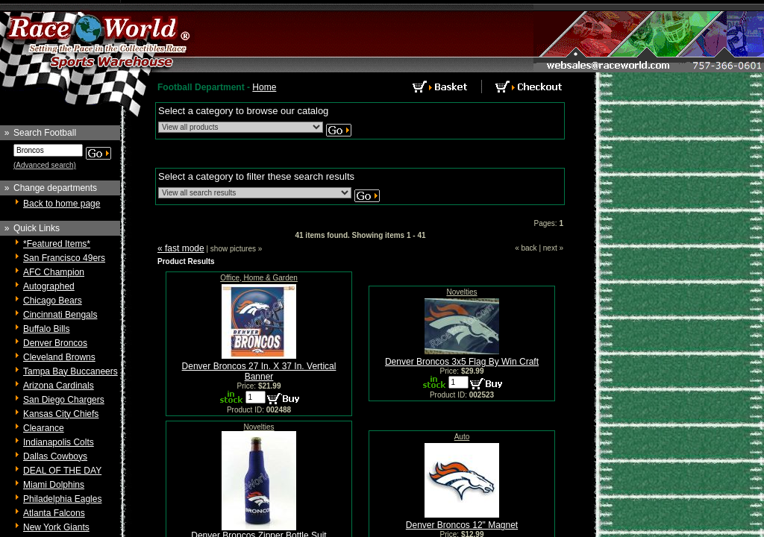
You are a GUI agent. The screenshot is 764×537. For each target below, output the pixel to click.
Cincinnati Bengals (60, 315)
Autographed (49, 286)
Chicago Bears (52, 300)
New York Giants (56, 527)
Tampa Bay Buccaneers (70, 371)
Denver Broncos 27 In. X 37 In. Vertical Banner (259, 371)
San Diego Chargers (63, 400)
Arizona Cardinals (58, 385)
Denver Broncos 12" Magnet (462, 525)
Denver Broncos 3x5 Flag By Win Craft (462, 362)
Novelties (461, 292)
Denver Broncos (55, 343)
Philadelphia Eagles (62, 499)
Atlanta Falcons (54, 513)
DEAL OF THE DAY (62, 470)
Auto (462, 437)
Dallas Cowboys (55, 456)
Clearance (43, 428)
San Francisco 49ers (64, 258)
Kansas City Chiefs (60, 414)
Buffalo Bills (46, 329)
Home (264, 87)
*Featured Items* (56, 244)
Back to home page (61, 203)
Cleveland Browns (59, 357)
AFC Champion (53, 272)
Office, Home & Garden (259, 278)
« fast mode (180, 248)
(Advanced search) (44, 165)
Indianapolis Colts (58, 442)
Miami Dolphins (53, 485)
